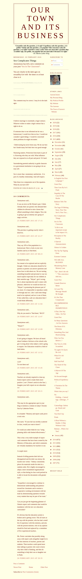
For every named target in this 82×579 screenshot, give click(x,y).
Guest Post (58, 184)
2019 (54, 126)
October (57, 149)
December (58, 142)
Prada (56, 417)
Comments (55, 65)
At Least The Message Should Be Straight (60, 291)
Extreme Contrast (60, 256)
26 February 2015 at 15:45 (29, 368)
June (56, 162)
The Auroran (54, 106)
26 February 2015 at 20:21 (29, 391)
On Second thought (60, 376)
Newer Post (17, 567)
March (57, 172)
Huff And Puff (59, 361)
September (58, 152)
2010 (54, 453)
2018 (54, 129)
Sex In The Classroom (30, 66)
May (56, 165)
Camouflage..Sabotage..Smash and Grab (61, 408)
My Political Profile (56, 100)
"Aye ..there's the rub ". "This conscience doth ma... (61, 274)
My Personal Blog (56, 98)
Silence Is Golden (60, 247)
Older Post (44, 567)
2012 (54, 446)
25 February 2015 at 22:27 (29, 236)
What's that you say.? (61, 391)
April (57, 169)
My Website (54, 103)
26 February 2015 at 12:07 (29, 316)
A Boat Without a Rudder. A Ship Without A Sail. (60, 423)
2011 (54, 450)
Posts (53, 61)
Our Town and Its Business (27, 82)
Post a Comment (19, 564)
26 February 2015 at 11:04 (29, 304)
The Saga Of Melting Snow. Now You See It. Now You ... (61, 210)
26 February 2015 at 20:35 (29, 558)
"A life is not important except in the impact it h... (61, 230)
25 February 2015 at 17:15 (29, 221)
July (56, 159)
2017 (54, 132)
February (58, 175)
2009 (54, 456)
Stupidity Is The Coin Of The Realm (59, 195)
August (57, 155)
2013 (54, 443)
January (57, 435)
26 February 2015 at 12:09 (29, 329)
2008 (54, 460)
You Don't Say (59, 414)
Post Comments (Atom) (30, 572)
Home (31, 567)
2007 (54, 463)
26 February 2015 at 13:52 (29, 352)
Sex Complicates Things (25, 60)
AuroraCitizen (55, 95)
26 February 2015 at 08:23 (29, 254)
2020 (54, 122)
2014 (54, 440)
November (58, 145)
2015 (54, 139)
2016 (54, 136)
